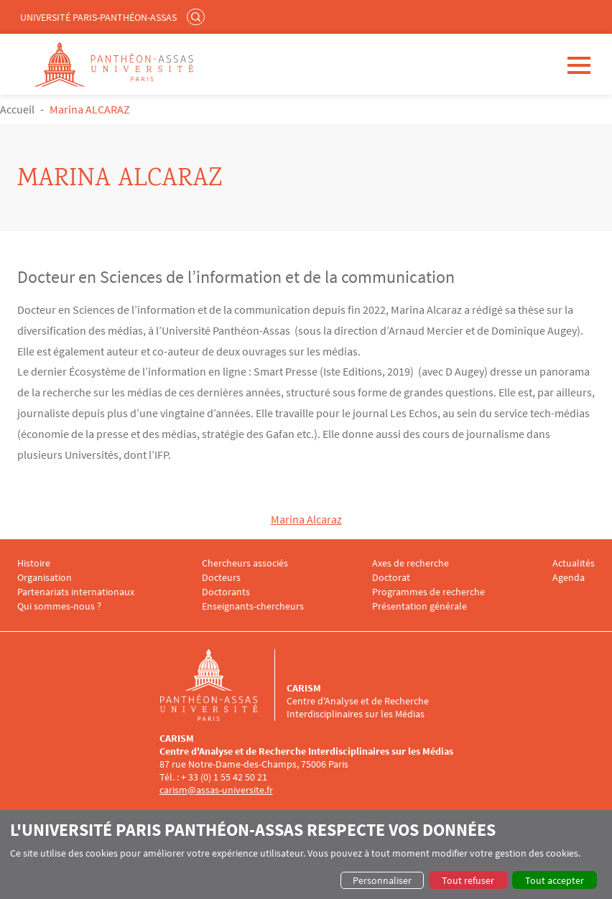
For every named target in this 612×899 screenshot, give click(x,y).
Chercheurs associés (245, 563)
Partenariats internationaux (75, 592)
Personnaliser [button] (382, 880)
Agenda (568, 578)
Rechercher (197, 16)
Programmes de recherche (428, 592)
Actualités (573, 563)
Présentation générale (419, 606)
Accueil (17, 109)
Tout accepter (554, 880)
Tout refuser (468, 880)
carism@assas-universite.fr (216, 789)
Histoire (33, 563)
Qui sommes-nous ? (59, 606)
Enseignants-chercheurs (253, 606)
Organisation (44, 578)
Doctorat (391, 578)
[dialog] (306, 854)
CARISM (304, 687)
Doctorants (226, 592)
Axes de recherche (410, 563)
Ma (278, 519)
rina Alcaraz (313, 519)
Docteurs (221, 578)
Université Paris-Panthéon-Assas (98, 17)
